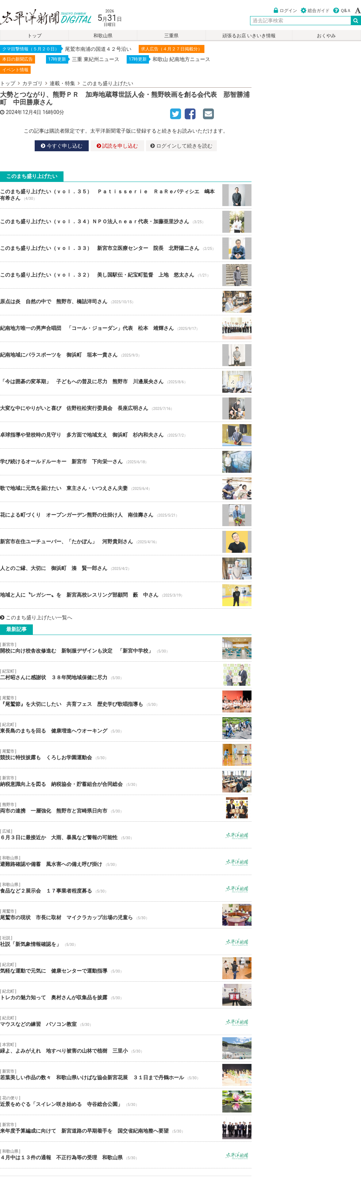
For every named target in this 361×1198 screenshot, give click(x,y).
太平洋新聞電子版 (40, 17)
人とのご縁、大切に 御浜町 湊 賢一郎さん (125, 568)
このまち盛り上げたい (107, 83)
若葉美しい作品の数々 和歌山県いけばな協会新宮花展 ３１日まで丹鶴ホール (125, 1075)
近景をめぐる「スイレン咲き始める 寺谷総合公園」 (125, 1101)
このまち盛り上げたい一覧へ (36, 617)
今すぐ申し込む (61, 146)
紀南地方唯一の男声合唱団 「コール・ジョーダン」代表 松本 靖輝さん (125, 328)
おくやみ (326, 35)
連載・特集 (62, 83)
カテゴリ (32, 83)
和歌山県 (102, 35)
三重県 (171, 35)
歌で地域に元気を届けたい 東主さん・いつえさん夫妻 (125, 488)
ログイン (285, 10)
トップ (34, 35)
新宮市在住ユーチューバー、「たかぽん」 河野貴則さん (125, 542)
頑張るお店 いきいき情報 (249, 35)
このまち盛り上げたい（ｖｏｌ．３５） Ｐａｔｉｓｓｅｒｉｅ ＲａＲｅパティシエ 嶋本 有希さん (125, 195)
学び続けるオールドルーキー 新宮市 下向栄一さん (125, 462)
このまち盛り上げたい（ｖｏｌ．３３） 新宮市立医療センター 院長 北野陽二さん (125, 248)
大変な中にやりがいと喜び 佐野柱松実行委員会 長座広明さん (125, 408)
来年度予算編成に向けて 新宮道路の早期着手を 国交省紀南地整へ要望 (125, 1128)
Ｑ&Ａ (342, 10)
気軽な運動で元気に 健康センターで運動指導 (125, 968)
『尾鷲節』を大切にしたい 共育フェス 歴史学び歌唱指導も (125, 701)
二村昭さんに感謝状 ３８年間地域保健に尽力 (125, 675)
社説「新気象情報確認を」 (125, 941)
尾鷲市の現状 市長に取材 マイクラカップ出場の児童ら (125, 915)
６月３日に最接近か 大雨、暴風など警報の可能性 (125, 835)
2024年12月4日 (23, 112)
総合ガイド (315, 10)
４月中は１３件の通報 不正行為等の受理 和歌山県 (125, 1155)
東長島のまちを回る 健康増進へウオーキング (125, 728)
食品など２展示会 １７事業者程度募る (125, 888)
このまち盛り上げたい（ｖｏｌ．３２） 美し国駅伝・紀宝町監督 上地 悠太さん (125, 275)
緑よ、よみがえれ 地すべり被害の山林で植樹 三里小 (125, 1048)
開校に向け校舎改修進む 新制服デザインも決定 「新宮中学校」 (125, 648)
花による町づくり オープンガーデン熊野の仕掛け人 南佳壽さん (125, 515)
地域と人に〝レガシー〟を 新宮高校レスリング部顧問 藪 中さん (125, 595)
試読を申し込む (117, 146)
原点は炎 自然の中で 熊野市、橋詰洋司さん (125, 302)
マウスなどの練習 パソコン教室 (125, 1021)
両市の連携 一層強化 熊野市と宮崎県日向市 (125, 808)
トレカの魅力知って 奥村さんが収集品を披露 (125, 995)
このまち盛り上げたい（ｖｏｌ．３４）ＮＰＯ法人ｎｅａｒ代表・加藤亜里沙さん (125, 222)
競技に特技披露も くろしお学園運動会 (125, 755)
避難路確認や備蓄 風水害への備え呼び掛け (125, 861)
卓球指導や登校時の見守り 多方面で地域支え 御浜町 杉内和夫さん (125, 435)
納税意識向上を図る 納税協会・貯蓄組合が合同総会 (125, 781)
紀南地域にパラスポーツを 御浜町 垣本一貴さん (125, 355)
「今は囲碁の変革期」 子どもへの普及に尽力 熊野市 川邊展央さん (125, 382)
